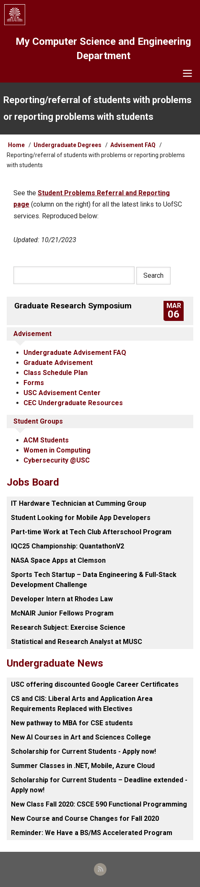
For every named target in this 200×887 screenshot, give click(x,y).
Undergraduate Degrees (67, 145)
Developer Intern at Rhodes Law (62, 599)
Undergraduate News (55, 663)
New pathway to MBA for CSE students (72, 723)
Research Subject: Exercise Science (68, 627)
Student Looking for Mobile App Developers (81, 518)
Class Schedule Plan (55, 373)
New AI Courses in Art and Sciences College (81, 737)
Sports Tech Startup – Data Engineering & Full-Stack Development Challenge (94, 580)
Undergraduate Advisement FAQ (74, 353)
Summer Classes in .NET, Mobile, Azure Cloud (83, 766)
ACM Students (46, 440)
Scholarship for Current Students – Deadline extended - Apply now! (99, 785)
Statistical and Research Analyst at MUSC (76, 642)
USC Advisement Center (62, 393)
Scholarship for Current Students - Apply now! (83, 751)
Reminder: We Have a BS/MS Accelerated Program (91, 833)
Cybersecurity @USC (56, 460)
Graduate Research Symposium (73, 305)
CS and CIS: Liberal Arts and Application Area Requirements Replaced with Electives (82, 704)
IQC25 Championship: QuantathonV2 (67, 546)
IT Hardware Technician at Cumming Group (78, 503)
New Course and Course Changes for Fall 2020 (85, 818)
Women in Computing (57, 450)
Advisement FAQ (133, 145)
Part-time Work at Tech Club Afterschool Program (91, 532)
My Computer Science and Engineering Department (103, 49)
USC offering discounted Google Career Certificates (95, 684)
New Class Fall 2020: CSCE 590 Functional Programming (99, 804)
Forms (33, 383)
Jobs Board (33, 482)
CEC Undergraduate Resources (73, 403)
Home (16, 145)
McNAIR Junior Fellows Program (62, 613)
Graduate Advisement (58, 363)
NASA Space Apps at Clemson (58, 560)
